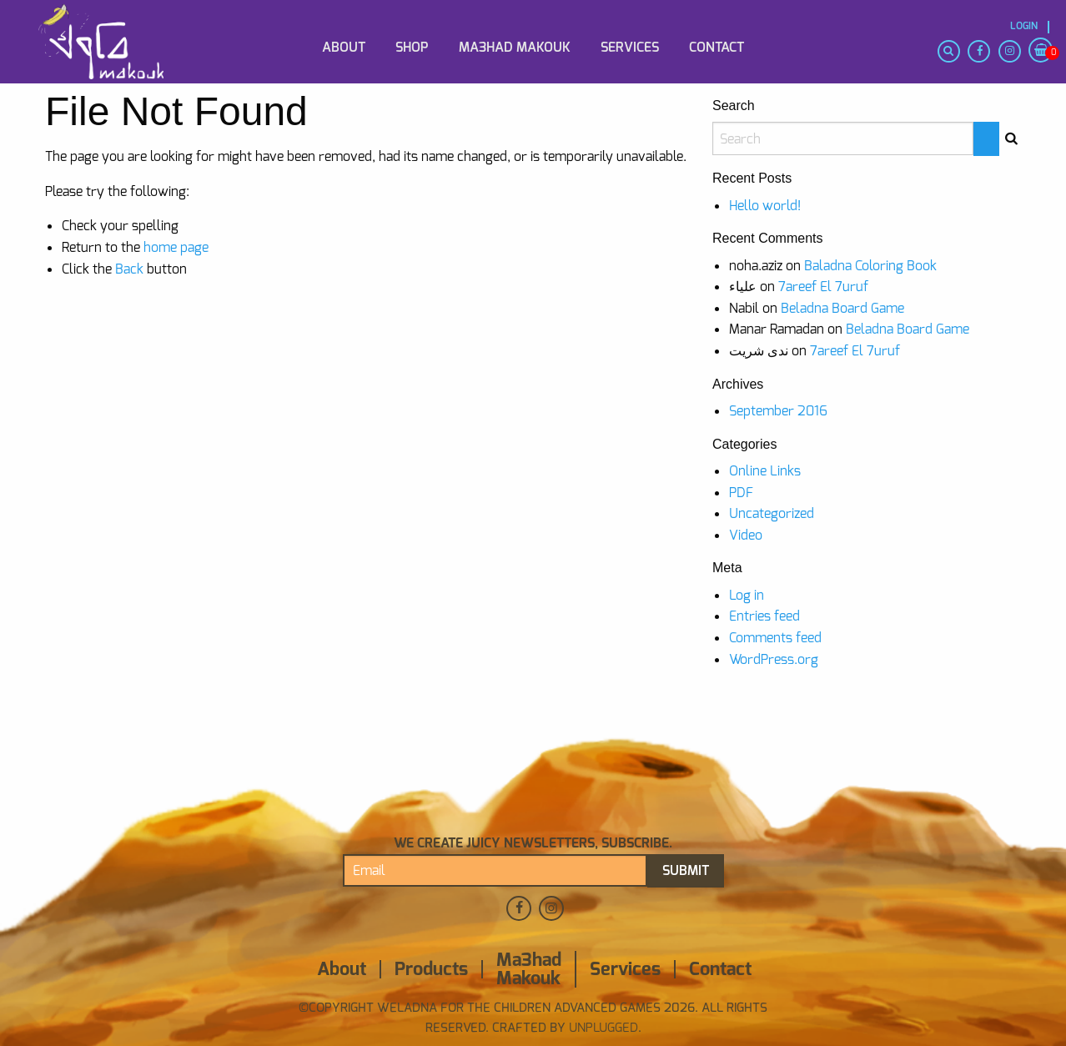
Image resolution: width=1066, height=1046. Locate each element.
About (343, 47)
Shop (412, 47)
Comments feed (775, 637)
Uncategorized (771, 513)
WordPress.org (773, 659)
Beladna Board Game (842, 308)
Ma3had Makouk (515, 47)
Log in (746, 595)
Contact (716, 47)
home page (176, 247)
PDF (741, 492)
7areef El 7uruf (823, 286)
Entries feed (764, 616)
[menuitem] (116, 19)
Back (129, 269)
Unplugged (602, 1027)
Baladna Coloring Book (870, 265)
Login (1024, 26)
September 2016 (778, 411)
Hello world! (765, 205)
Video (745, 535)
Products (431, 969)
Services (630, 47)
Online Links (765, 471)
